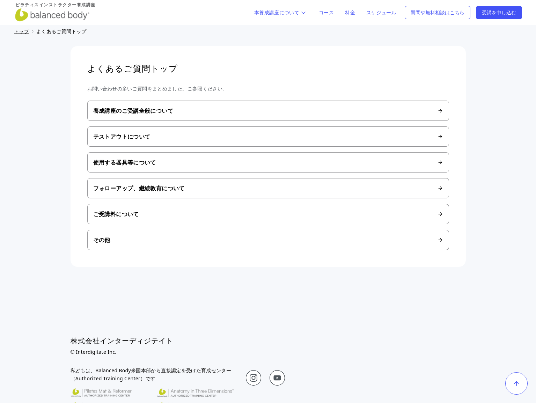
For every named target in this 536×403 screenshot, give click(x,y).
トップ (21, 31)
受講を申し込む (499, 12)
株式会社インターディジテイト (122, 340)
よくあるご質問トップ (61, 31)
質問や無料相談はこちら (437, 12)
